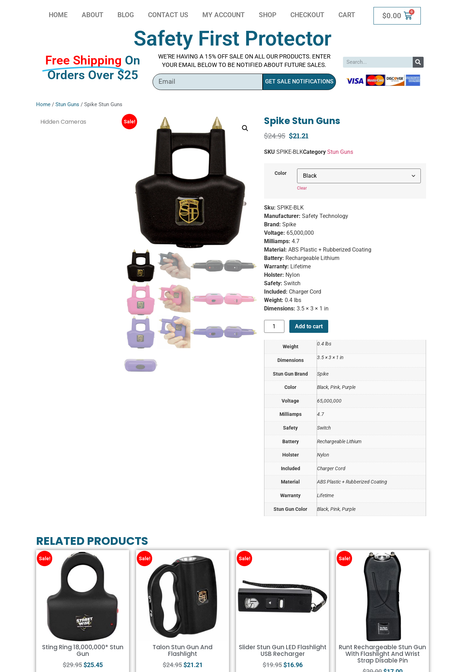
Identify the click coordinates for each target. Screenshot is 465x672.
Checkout (307, 15)
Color (281, 173)
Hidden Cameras (63, 122)
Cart (346, 15)
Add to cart (309, 326)
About (92, 15)
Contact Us (168, 15)
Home (58, 15)
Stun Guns (67, 104)
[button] (245, 128)
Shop (267, 15)
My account (223, 15)
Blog (125, 15)
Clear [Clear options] (302, 188)
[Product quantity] (274, 326)
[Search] (418, 62)
